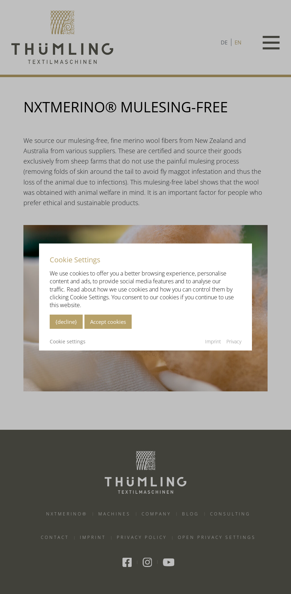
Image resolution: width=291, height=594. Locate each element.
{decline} (66, 321)
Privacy (233, 341)
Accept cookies (108, 321)
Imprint (213, 341)
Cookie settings (68, 341)
